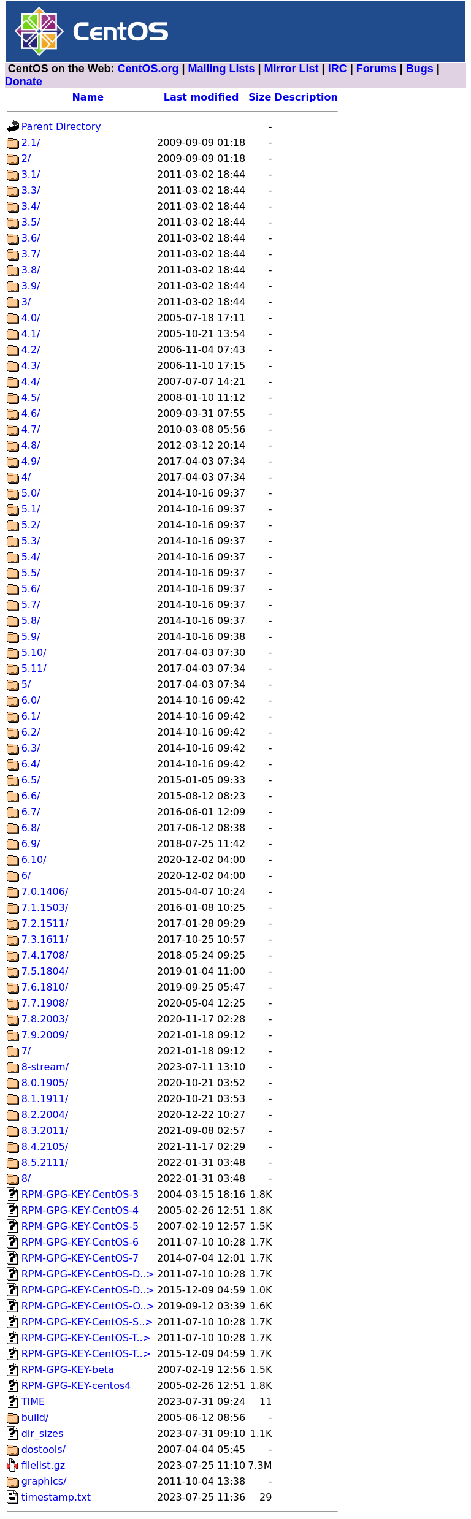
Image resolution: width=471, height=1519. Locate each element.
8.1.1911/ (45, 1099)
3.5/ (30, 222)
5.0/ (30, 493)
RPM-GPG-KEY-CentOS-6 (80, 1242)
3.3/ (30, 190)
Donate (23, 81)
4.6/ (30, 413)
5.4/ (30, 557)
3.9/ (30, 286)
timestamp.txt (56, 1497)
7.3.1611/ (45, 939)
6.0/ (30, 700)
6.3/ (30, 748)
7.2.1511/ (45, 923)
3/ (26, 302)
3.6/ (30, 238)
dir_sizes (42, 1433)
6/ (26, 875)
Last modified (201, 97)
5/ (26, 684)
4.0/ (30, 318)
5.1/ (30, 509)
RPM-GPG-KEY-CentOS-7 (80, 1258)
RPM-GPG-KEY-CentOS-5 (80, 1226)
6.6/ (30, 796)
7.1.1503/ (45, 907)
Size (259, 97)
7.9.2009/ (45, 1035)
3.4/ (30, 206)
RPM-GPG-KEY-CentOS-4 (80, 1210)
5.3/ (30, 541)
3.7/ (30, 254)
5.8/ (30, 620)
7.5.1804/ (45, 971)
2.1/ (30, 142)
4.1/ (30, 334)
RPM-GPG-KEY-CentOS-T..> (86, 1338)
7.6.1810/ (45, 987)
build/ (35, 1417)
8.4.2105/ (45, 1146)
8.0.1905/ (45, 1083)
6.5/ (30, 780)
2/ (26, 158)
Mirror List (291, 69)
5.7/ (30, 605)
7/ (26, 1051)
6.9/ (30, 844)
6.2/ (30, 732)
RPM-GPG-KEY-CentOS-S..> (87, 1322)
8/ (26, 1178)
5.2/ (30, 525)
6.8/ (30, 828)
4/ (26, 477)
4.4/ (30, 381)
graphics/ (44, 1481)
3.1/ (30, 174)
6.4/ (30, 764)
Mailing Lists (221, 69)
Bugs (420, 69)
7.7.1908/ (45, 1003)
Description (305, 97)
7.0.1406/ (45, 891)
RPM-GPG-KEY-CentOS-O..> (88, 1306)
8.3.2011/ (45, 1130)
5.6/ (30, 589)
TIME (33, 1401)
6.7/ (30, 812)
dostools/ (43, 1449)
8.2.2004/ (45, 1115)
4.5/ (30, 397)
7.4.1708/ (45, 955)
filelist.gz (43, 1465)
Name (88, 97)
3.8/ (30, 270)
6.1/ (30, 716)
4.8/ (30, 445)
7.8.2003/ (45, 1019)
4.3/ (30, 365)
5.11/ (34, 668)
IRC (337, 69)
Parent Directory (61, 126)
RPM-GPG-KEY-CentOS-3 (80, 1194)
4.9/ (30, 461)
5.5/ (30, 573)
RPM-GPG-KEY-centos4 (76, 1385)
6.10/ (34, 860)
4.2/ (30, 350)
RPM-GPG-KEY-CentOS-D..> (88, 1274)
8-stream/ (45, 1067)
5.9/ (30, 636)
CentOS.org (147, 69)
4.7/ (30, 429)
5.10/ (34, 652)
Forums (376, 69)
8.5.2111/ (45, 1162)
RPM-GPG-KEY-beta (67, 1370)
